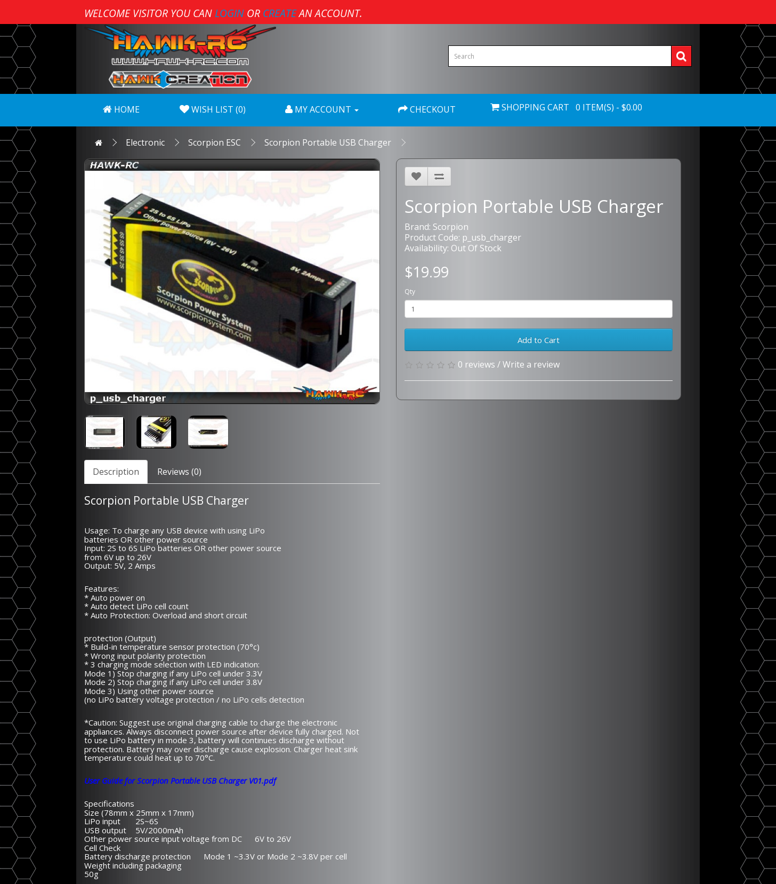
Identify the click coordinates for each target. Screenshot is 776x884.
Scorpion (450, 227)
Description (116, 471)
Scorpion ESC (214, 142)
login (229, 13)
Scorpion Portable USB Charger (327, 142)
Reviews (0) (179, 471)
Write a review (531, 364)
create (279, 13)
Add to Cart (539, 340)
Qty (410, 291)
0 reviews (476, 364)
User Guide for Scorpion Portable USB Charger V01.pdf (180, 780)
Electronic (145, 142)
